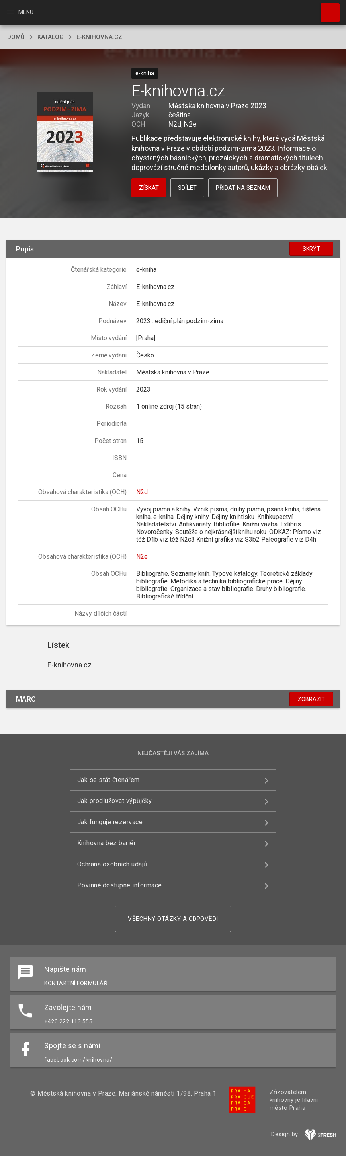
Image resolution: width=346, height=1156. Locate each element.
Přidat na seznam (243, 187)
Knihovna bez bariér (106, 843)
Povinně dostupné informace (119, 885)
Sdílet (187, 187)
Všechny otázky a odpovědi (173, 918)
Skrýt (311, 249)
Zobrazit (311, 699)
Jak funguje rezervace (110, 822)
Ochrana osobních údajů (112, 864)
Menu (19, 12)
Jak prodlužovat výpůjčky (114, 801)
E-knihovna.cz (99, 37)
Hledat (326, 9)
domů (16, 37)
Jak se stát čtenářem (108, 780)
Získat (149, 187)
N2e (142, 556)
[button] (64, 132)
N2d (142, 492)
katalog (50, 37)
